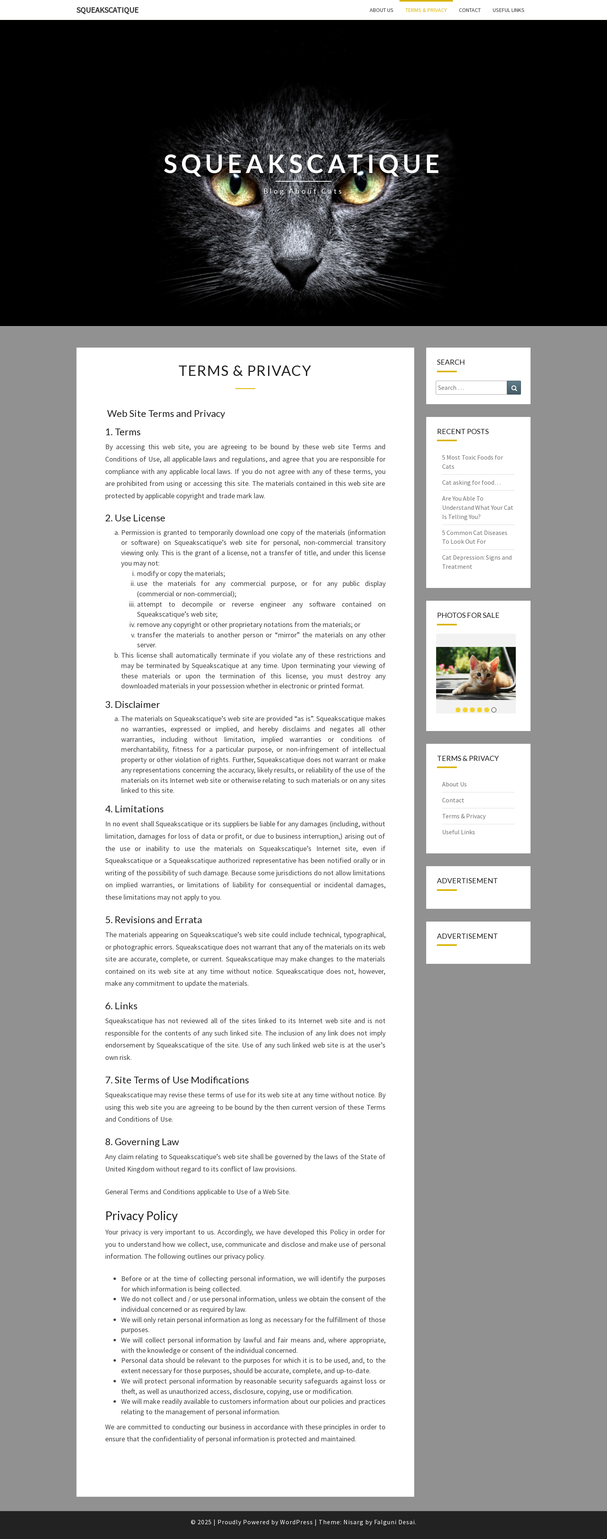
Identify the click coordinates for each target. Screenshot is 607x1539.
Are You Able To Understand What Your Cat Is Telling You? (477, 507)
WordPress (296, 1522)
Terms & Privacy (426, 10)
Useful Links (509, 10)
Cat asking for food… (471, 482)
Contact (470, 10)
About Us (382, 10)
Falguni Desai (394, 1522)
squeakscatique (107, 10)
